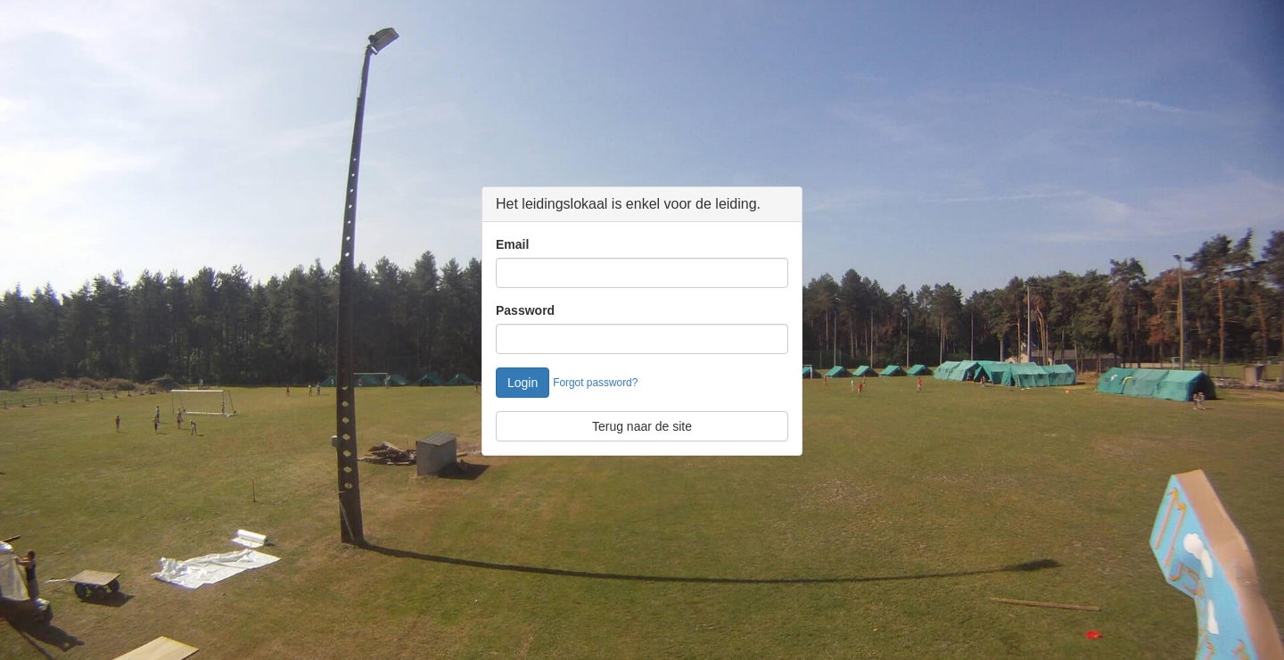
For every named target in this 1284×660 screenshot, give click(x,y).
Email (512, 244)
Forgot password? (595, 382)
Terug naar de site (642, 426)
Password (525, 310)
